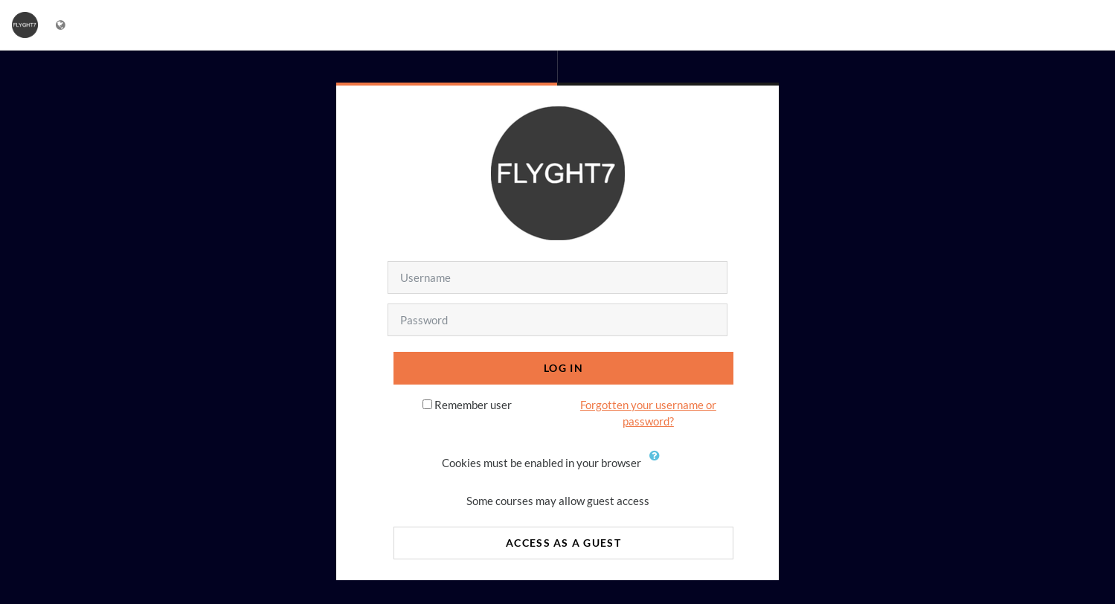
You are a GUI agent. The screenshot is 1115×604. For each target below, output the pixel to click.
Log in (563, 368)
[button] (658, 464)
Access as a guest (563, 542)
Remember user (473, 404)
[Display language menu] (62, 25)
